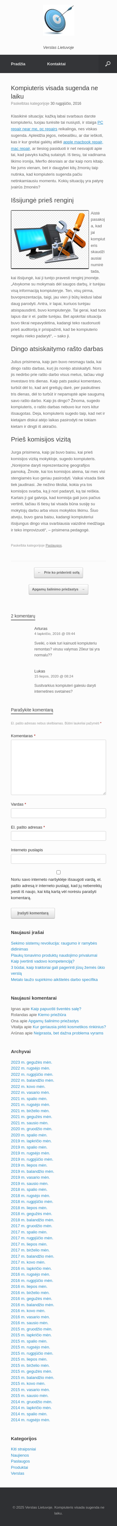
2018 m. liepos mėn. (29, 1207)
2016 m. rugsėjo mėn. (30, 1274)
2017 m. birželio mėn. (30, 1250)
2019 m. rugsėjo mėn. (30, 1153)
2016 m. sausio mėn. (30, 1322)
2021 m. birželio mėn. (30, 1110)
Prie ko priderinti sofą (58, 573)
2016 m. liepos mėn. (29, 1286)
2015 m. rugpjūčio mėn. (32, 1353)
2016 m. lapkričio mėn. (31, 1268)
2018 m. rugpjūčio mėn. (32, 1201)
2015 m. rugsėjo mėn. (30, 1347)
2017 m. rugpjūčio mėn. (32, 1238)
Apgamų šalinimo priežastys (58, 589)
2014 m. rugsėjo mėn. (30, 1419)
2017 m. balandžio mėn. (32, 1256)
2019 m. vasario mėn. (30, 1177)
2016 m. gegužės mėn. (31, 1298)
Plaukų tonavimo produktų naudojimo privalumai (54, 955)
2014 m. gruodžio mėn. (31, 1401)
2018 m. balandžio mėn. (32, 1220)
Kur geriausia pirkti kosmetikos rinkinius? (69, 1026)
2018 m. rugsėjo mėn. (30, 1195)
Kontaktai (56, 64)
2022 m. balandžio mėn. (32, 1080)
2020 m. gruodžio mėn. (31, 1128)
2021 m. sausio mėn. (30, 1123)
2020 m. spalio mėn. (29, 1135)
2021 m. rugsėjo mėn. (30, 1104)
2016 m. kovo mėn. (28, 1310)
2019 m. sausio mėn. (30, 1183)
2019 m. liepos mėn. (29, 1165)
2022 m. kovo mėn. (28, 1086)
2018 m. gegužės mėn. (31, 1213)
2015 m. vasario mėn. (30, 1389)
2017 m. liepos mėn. (29, 1244)
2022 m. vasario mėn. (30, 1092)
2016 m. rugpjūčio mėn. (32, 1280)
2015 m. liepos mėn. (29, 1359)
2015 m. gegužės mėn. (31, 1371)
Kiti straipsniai (23, 1449)
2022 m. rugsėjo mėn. (30, 1068)
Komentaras (23, 735)
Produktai (19, 1467)
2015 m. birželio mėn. (30, 1365)
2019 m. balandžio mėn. (32, 1171)
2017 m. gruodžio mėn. (31, 1225)
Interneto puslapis (27, 850)
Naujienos (20, 1455)
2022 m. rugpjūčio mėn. (32, 1074)
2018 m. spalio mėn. (29, 1189)
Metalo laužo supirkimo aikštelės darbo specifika (54, 979)
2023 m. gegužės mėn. (31, 1062)
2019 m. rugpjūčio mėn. (32, 1159)
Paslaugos (54, 545)
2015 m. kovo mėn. (28, 1383)
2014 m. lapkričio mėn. (31, 1407)
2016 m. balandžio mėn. (32, 1304)
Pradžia (18, 64)
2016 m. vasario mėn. (30, 1317)
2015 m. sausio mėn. (30, 1395)
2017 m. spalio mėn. (29, 1232)
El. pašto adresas (28, 827)
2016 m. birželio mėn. (30, 1292)
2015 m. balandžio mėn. (32, 1377)
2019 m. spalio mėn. (29, 1147)
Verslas (17, 1473)
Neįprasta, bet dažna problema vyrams (68, 1033)
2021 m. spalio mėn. (29, 1098)
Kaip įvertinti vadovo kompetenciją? (43, 961)
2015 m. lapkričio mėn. (31, 1335)
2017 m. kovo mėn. (28, 1262)
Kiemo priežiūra (52, 1014)
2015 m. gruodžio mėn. (31, 1329)
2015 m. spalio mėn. (29, 1341)
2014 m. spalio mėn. (29, 1414)
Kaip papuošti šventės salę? (56, 1008)
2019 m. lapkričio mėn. (31, 1141)
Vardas (18, 804)
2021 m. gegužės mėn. (31, 1116)
